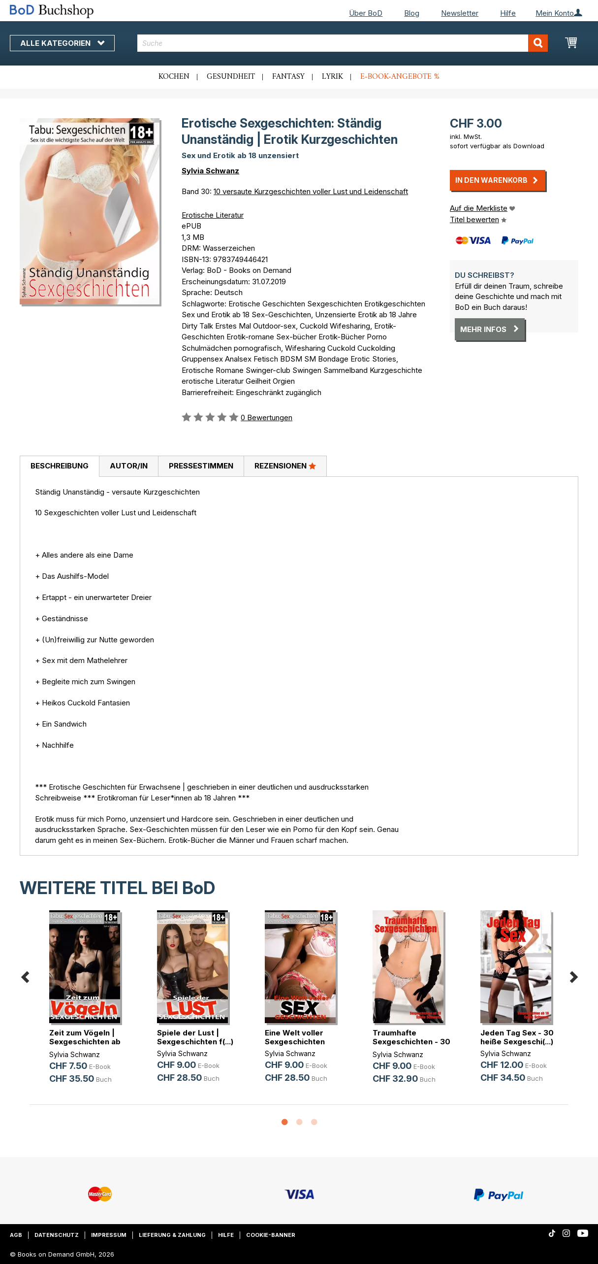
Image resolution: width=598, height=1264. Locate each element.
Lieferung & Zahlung (172, 1234)
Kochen (173, 77)
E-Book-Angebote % (400, 77)
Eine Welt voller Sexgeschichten (295, 1037)
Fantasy (288, 77)
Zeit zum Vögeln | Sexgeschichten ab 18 (85, 1041)
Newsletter (459, 13)
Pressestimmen (201, 465)
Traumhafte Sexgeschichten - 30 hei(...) (411, 1041)
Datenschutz (56, 1234)
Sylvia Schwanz (210, 170)
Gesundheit (231, 77)
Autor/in (129, 465)
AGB (16, 1234)
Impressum (108, 1234)
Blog (411, 13)
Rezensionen (285, 465)
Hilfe (508, 13)
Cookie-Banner (270, 1234)
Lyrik (332, 77)
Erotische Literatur (213, 215)
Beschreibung (60, 465)
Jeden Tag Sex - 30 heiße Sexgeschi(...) (517, 1037)
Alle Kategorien (62, 43)
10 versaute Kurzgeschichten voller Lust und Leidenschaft (311, 191)
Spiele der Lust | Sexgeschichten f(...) (195, 1037)
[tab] (59, 466)
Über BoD (365, 13)
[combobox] (342, 43)
